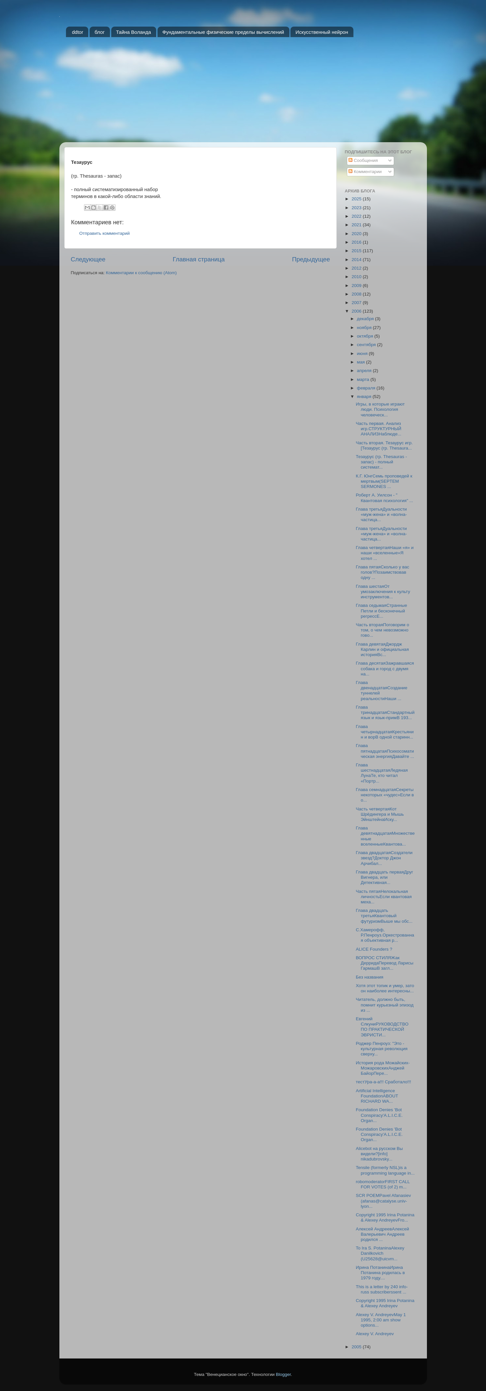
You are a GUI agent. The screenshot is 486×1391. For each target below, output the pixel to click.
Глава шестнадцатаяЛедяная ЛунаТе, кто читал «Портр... (382, 773)
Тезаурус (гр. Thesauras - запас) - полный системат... (381, 462)
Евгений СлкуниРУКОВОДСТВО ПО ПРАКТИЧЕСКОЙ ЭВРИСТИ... (382, 1026)
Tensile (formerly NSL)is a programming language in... (385, 1170)
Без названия (369, 977)
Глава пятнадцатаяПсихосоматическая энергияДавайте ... (385, 751)
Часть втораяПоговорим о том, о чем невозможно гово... (382, 630)
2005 (357, 1346)
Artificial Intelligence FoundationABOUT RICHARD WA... (377, 1096)
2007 (357, 302)
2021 (357, 224)
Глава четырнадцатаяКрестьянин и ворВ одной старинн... (384, 732)
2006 (357, 311)
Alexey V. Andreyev (375, 1333)
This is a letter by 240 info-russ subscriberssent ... (382, 1289)
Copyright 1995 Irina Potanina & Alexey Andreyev (385, 1303)
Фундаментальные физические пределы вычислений (223, 32)
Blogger (283, 1374)
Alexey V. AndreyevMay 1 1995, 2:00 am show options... (381, 1320)
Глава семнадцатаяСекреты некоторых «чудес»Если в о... (385, 795)
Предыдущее (311, 259)
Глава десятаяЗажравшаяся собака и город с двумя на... (385, 668)
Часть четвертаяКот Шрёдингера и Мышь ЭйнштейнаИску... (380, 814)
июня (363, 353)
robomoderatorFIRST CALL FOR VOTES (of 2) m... (383, 1184)
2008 (357, 294)
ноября (365, 327)
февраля (367, 388)
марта (363, 379)
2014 (357, 259)
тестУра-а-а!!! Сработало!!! (383, 1081)
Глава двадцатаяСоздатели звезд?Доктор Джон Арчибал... (384, 858)
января (365, 396)
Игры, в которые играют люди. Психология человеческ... (380, 409)
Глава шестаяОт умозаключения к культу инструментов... (383, 591)
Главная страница (199, 259)
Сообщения (363, 160)
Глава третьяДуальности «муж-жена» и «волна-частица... (381, 514)
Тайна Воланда (133, 32)
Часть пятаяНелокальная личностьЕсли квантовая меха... (384, 896)
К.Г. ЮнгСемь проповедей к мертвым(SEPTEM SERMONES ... (384, 481)
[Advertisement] (243, 93)
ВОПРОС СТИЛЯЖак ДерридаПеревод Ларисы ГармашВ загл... (384, 963)
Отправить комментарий (104, 233)
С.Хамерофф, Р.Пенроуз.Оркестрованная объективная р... (385, 935)
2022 (357, 216)
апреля (365, 370)
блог (100, 32)
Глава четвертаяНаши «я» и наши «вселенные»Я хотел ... (384, 553)
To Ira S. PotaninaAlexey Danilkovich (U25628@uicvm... (380, 1253)
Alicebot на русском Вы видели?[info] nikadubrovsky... (379, 1153)
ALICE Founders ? (374, 949)
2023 (357, 207)
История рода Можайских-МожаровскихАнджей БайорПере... (383, 1068)
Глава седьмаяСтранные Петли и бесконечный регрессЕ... (381, 610)
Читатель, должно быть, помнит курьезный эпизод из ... (384, 1004)
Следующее (88, 259)
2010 (357, 276)
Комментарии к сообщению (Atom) (141, 272)
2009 (357, 285)
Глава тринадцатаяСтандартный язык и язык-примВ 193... (385, 712)
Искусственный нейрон (321, 32)
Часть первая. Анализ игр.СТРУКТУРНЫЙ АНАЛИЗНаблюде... (378, 428)
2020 (357, 233)
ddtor (77, 32)
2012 (357, 268)
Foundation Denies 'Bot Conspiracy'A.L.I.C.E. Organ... (379, 1115)
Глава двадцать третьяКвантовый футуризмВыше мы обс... (384, 915)
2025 (357, 198)
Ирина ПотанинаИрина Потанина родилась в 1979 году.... (380, 1272)
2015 (357, 250)
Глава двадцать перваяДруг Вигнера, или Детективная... (384, 877)
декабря (366, 318)
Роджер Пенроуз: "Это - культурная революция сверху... (382, 1048)
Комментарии (365, 171)
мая (361, 362)
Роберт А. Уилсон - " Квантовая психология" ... (384, 498)
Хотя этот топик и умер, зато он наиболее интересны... (385, 988)
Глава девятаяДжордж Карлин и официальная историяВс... (382, 649)
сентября (367, 344)
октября (365, 336)
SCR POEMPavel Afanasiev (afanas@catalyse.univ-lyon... (383, 1200)
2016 (357, 242)
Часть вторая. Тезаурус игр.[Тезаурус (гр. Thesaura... (384, 445)
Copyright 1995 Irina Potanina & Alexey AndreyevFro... (385, 1217)
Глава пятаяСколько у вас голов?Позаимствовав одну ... (382, 572)
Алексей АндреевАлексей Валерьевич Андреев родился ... (382, 1234)
